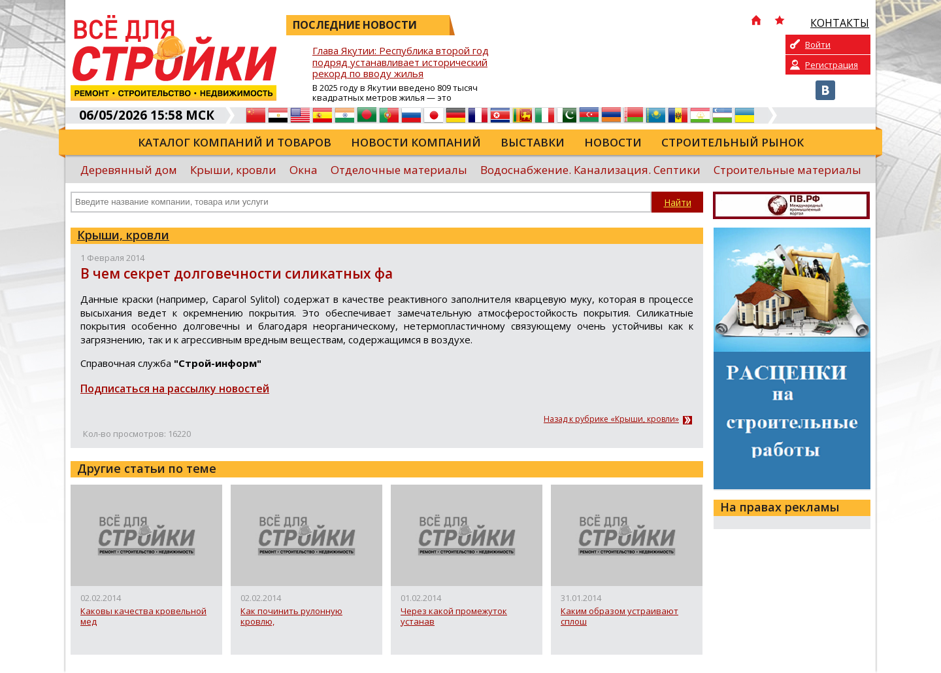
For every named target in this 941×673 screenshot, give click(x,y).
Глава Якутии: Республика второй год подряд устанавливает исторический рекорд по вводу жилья (400, 62)
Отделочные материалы (399, 169)
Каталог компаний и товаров (234, 142)
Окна (303, 169)
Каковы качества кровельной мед (143, 616)
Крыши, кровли (233, 169)
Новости (613, 142)
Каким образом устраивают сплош (619, 616)
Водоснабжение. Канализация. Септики (590, 169)
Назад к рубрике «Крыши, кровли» (611, 419)
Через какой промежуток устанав (454, 616)
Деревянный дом (128, 169)
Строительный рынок (732, 142)
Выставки (533, 142)
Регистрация (831, 65)
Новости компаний (416, 142)
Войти (818, 44)
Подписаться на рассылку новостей (174, 388)
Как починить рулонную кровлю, (291, 616)
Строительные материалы (787, 169)
